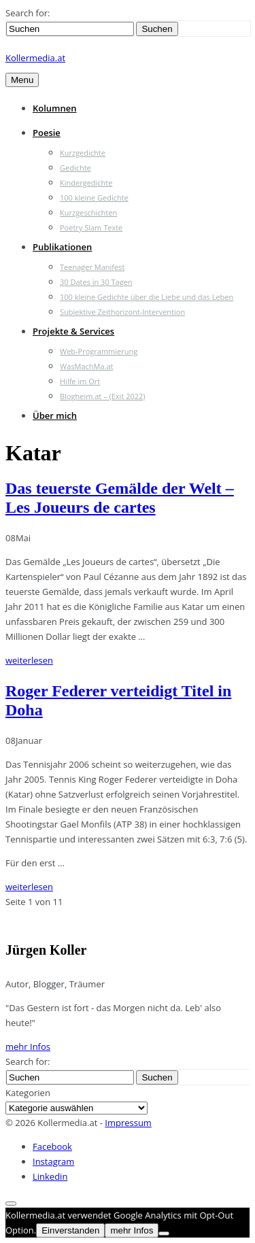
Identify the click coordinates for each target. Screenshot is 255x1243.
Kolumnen (55, 108)
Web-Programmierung (98, 351)
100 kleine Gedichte (94, 197)
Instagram (53, 1161)
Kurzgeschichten (88, 212)
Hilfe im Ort (80, 381)
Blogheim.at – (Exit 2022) (103, 396)
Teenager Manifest (92, 267)
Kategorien (27, 1093)
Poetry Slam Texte (91, 227)
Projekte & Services (73, 331)
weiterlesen (29, 660)
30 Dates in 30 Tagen (96, 282)
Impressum (128, 1123)
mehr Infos (27, 1046)
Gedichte (75, 168)
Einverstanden (70, 1230)
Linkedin (50, 1176)
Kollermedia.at (35, 58)
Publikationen (62, 247)
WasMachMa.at (86, 366)
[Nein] (163, 1233)
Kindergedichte (86, 182)
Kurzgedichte (82, 153)
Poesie (47, 132)
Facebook (52, 1146)
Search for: (27, 13)
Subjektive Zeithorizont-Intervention (122, 312)
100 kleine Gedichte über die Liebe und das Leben (146, 297)
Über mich (55, 415)
